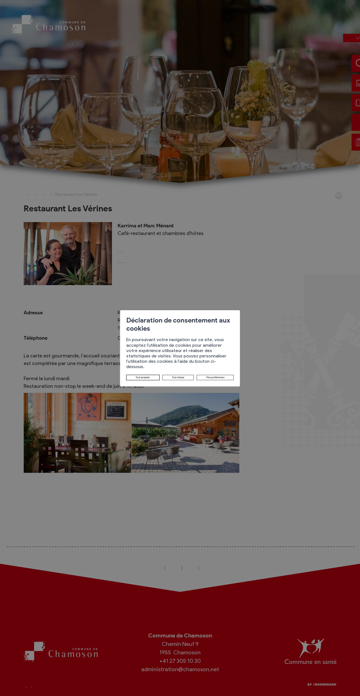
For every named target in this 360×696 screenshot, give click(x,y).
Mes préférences (180, 365)
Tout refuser (140, 365)
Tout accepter (102, 365)
